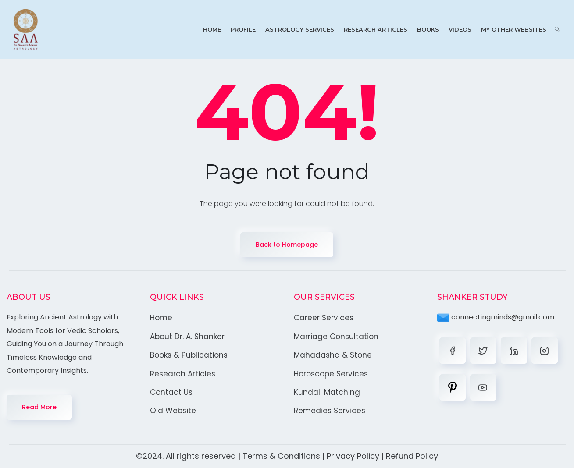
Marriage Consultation (336, 336)
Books (428, 29)
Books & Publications (189, 355)
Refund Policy (412, 455)
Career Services (323, 317)
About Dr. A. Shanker (187, 336)
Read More (39, 407)
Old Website (173, 410)
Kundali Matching (327, 392)
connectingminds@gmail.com (495, 317)
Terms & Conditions (281, 455)
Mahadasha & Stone (333, 355)
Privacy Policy (353, 455)
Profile (243, 29)
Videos (460, 29)
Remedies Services (329, 410)
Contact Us (171, 392)
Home (212, 29)
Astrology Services (299, 29)
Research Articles (375, 29)
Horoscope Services (331, 374)
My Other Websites (513, 29)
